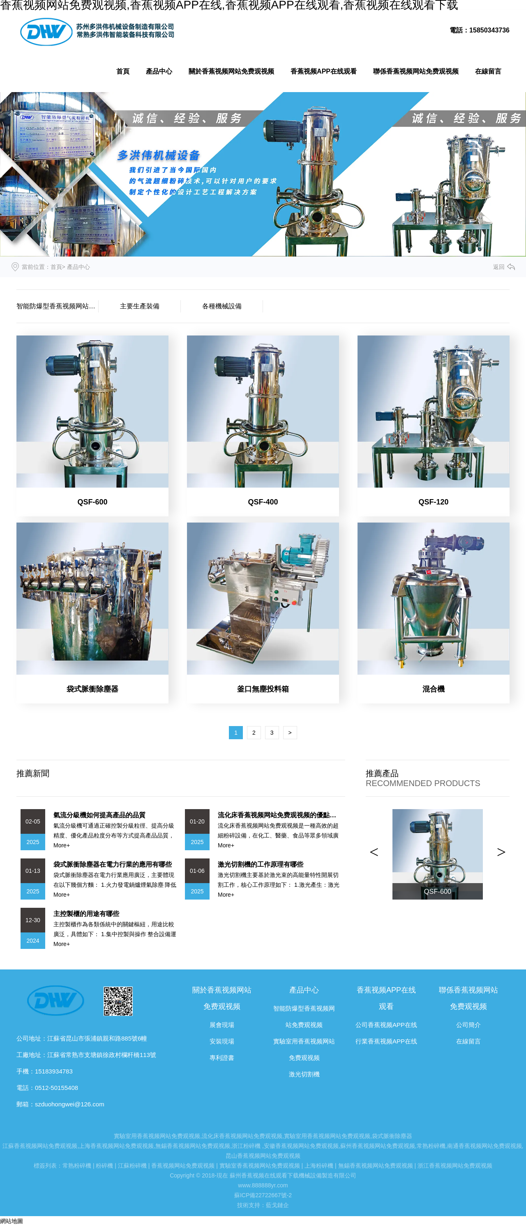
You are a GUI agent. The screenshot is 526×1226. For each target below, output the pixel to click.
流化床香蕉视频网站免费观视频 (242, 1136)
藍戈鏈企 (277, 1205)
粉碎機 (104, 1165)
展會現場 (222, 1024)
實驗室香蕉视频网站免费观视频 (259, 1165)
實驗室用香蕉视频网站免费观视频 (157, 1136)
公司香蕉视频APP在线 (386, 1024)
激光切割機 (304, 1074)
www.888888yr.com (263, 1185)
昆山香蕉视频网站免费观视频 (263, 1155)
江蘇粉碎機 (132, 1165)
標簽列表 (45, 1165)
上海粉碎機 (319, 1165)
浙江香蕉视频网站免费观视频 (455, 1165)
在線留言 (488, 71)
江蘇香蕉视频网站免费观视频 (39, 1146)
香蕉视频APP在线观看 (324, 71)
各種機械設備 (222, 306)
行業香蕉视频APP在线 (386, 1041)
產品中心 (159, 71)
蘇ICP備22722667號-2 (263, 1195)
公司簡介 (468, 1024)
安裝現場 (222, 1041)
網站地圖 (11, 1221)
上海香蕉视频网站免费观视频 (116, 1146)
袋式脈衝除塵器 (392, 1136)
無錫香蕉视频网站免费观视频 (192, 1146)
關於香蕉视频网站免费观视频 (231, 71)
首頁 (122, 71)
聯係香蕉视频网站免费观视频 (416, 71)
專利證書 (222, 1057)
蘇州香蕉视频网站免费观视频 (377, 1146)
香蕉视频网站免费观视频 (183, 1165)
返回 (499, 267)
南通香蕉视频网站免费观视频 (484, 1146)
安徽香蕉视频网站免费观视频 (301, 1146)
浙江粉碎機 (246, 1146)
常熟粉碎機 (431, 1146)
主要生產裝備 (139, 306)
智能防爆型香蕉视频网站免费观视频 (57, 306)
